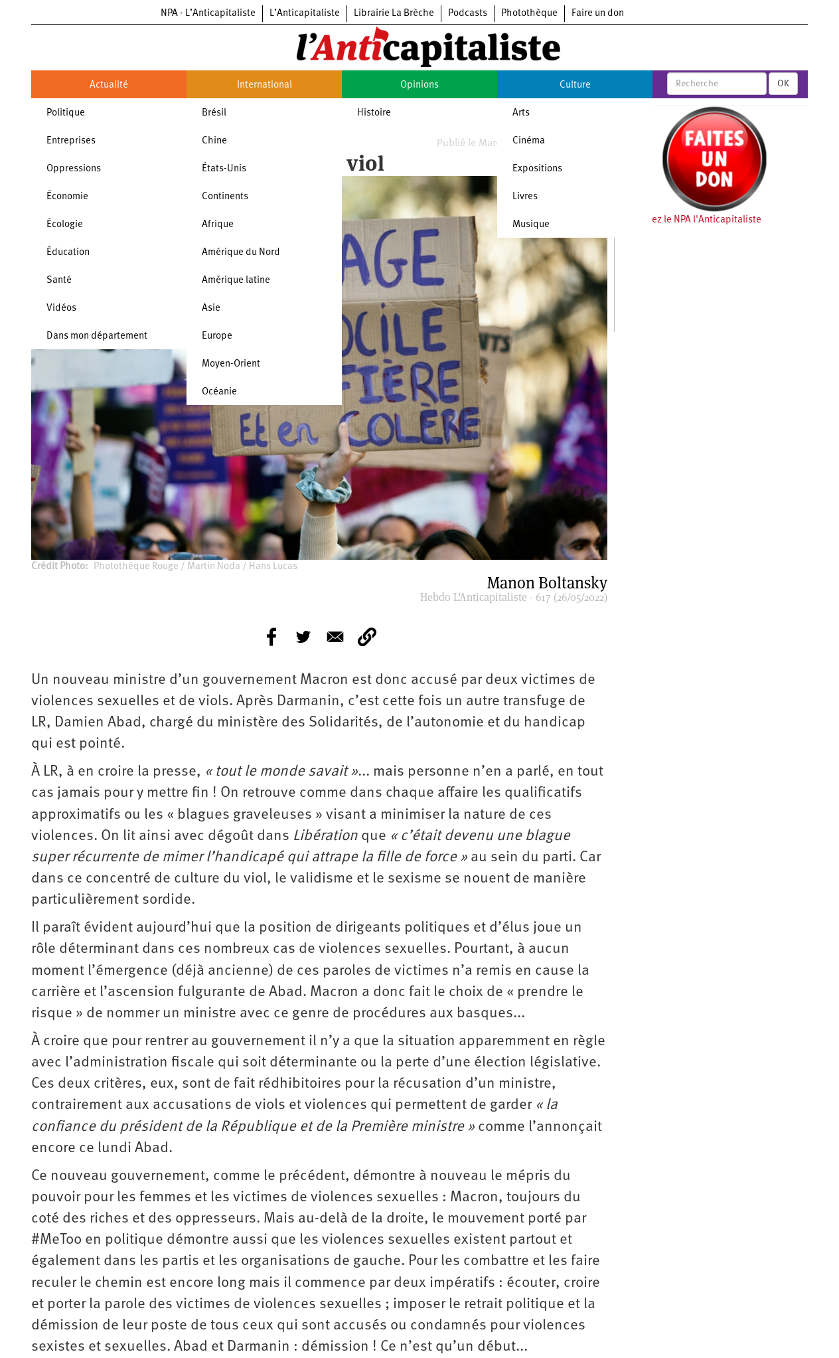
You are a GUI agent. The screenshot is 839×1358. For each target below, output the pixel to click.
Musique (531, 225)
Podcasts (467, 14)
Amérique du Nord (241, 253)
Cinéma (528, 141)
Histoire (374, 113)
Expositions (537, 169)
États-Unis (224, 169)
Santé (59, 281)
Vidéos (61, 308)
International (264, 85)
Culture (575, 85)
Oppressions (73, 169)
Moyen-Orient (231, 364)
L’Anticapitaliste (304, 14)
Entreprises (71, 141)
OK (783, 83)
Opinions (419, 85)
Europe (217, 336)
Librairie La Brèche (394, 14)
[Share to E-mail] (335, 637)
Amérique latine (236, 281)
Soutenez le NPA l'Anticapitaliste (691, 220)
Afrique (218, 225)
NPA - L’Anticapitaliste (208, 14)
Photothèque (529, 14)
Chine (214, 141)
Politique (65, 113)
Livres (525, 197)
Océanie (219, 392)
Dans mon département (96, 336)
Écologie (64, 225)
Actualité (109, 85)
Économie (67, 197)
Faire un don (598, 14)
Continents (225, 197)
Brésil (214, 113)
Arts (521, 113)
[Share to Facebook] (271, 637)
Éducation (68, 253)
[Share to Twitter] (303, 637)
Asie (211, 308)
